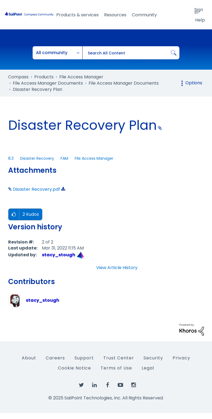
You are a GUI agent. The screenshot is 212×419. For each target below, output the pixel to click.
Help (200, 20)
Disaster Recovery (37, 158)
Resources (115, 15)
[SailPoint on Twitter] (81, 385)
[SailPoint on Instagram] (133, 385)
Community (144, 15)
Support (84, 358)
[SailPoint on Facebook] (107, 385)
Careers (55, 358)
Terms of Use (116, 368)
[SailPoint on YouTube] (120, 385)
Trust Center (118, 358)
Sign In (198, 11)
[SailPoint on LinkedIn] (94, 385)
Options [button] (193, 83)
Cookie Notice (74, 368)
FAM (64, 158)
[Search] (130, 52)
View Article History (117, 268)
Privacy (181, 358)
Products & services (77, 15)
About (29, 358)
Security (153, 358)
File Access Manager (94, 158)
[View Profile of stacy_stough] (58, 255)
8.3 (11, 158)
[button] (13, 214)
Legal (148, 368)
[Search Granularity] (58, 52)
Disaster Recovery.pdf (36, 189)
